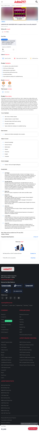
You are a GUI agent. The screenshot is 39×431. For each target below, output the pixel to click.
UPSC (21, 329)
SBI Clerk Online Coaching (25, 349)
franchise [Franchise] (3, 327)
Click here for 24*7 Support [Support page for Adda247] (7, 279)
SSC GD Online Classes (25, 347)
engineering (22, 327)
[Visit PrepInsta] (18, 286)
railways (22, 319)
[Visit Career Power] (18, 291)
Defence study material (8, 5)
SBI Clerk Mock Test (5, 385)
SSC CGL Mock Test (5, 397)
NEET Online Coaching (25, 354)
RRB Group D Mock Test (6, 400)
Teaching (26, 305)
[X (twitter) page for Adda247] (6, 298)
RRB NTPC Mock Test (6, 390)
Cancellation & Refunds (6, 420)
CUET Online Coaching (25, 352)
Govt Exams (5, 305)
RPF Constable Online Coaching (27, 362)
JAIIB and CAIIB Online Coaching (27, 357)
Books (2, 354)
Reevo (2, 372)
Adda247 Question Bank (6, 342)
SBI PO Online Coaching (25, 342)
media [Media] (2, 319)
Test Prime (3, 375)
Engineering (19, 305)
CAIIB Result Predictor (6, 362)
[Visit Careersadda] (6, 286)
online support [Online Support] (4, 332)
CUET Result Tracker (5, 367)
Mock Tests (3, 344)
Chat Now (33, 257)
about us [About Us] (3, 314)
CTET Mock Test (4, 395)
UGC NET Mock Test (5, 413)
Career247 (3, 370)
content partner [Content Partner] (5, 329)
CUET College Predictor (6, 357)
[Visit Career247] (29, 286)
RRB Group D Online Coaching (26, 344)
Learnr (2, 377)
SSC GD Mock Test (5, 387)
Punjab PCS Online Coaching (26, 360)
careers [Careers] (3, 322)
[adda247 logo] (7, 269)
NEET (21, 332)
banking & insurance (24, 314)
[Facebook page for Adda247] (14, 298)
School (30, 305)
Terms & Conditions (5, 422)
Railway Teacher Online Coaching (27, 365)
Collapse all (35, 236)
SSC (20, 317)
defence (21, 324)
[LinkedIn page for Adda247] (2, 298)
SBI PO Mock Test (5, 392)
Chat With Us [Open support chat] (33, 428)
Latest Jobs (12, 305)
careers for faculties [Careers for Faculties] (6, 324)
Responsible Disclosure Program (8, 417)
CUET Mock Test (5, 403)
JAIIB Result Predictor (6, 360)
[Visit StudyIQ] (6, 291)
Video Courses (4, 349)
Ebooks (2, 352)
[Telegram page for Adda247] (10, 298)
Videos (13, 5)
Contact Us (33, 253)
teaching (22, 322)
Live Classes (4, 347)
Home (2, 5)
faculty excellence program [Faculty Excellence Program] (26, 334)
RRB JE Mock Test (5, 410)
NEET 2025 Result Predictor (7, 365)
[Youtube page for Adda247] (18, 298)
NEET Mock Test (4, 405)
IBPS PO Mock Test (5, 408)
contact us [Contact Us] (3, 317)
